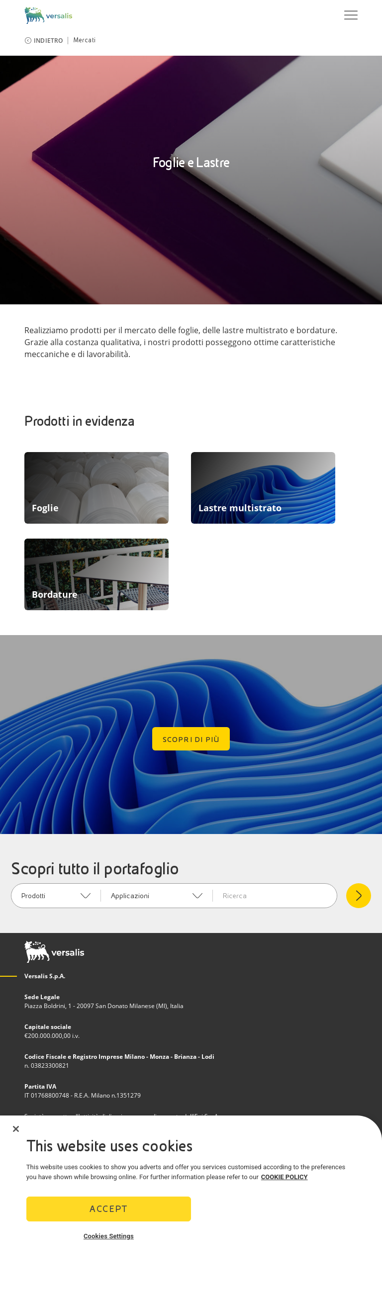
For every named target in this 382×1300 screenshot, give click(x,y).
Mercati (84, 40)
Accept (108, 1212)
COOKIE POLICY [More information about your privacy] (284, 1180)
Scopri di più (191, 739)
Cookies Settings (109, 1239)
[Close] (16, 1132)
